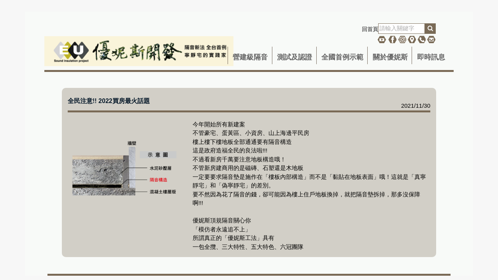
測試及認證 (294, 57)
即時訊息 (431, 57)
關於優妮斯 (390, 57)
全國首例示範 (342, 57)
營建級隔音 (250, 57)
